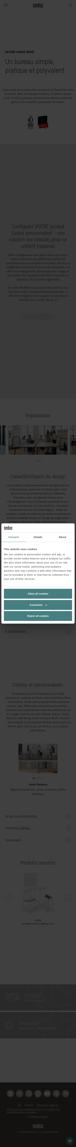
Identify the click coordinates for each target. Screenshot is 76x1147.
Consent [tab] (13, 537)
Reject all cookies (38, 615)
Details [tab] (38, 537)
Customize (38, 604)
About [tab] (62, 537)
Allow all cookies (38, 593)
